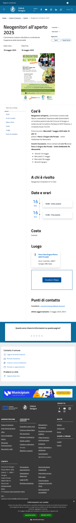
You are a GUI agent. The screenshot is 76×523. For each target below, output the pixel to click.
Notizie (59, 425)
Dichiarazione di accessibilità (43, 491)
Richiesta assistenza (26, 483)
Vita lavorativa (25, 433)
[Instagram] (50, 9)
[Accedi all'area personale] (67, 3)
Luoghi (59, 442)
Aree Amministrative (8, 428)
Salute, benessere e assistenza (45, 448)
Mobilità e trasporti (26, 451)
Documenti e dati (7, 449)
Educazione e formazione (42, 426)
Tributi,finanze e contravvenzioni (43, 438)
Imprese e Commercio (27, 437)
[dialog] (38, 511)
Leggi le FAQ (24, 480)
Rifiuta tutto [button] (46, 515)
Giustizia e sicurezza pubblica (45, 432)
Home (4, 18)
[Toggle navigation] (4, 9)
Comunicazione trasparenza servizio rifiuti (45, 483)
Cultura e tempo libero (27, 430)
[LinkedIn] (55, 9)
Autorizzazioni (43, 454)
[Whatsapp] (60, 9)
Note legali (42, 477)
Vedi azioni (56, 32)
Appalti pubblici (25, 441)
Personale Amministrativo (6, 444)
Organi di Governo (7, 425)
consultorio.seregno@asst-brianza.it (52, 306)
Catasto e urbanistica (27, 444)
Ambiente (41, 444)
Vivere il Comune (15, 18)
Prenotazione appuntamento (25, 468)
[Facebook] (40, 9)
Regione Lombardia (9, 3)
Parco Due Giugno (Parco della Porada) (48, 255)
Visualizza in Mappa (52, 280)
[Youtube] (45, 9)
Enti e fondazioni (6, 435)
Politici (3, 439)
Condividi (56, 27)
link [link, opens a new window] (57, 511)
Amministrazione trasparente (44, 468)
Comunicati (61, 428)
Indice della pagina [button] (11, 108)
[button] (38, 520)
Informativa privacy (44, 473)
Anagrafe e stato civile (27, 426)
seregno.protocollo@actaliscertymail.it (14, 499)
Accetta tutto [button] (30, 515)
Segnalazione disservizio (24, 474)
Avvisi (59, 432)
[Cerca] (72, 9)
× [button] (74, 501)
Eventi (26, 18)
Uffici (3, 432)
